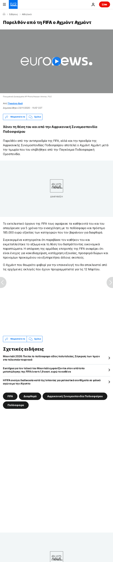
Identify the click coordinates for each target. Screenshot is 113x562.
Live (104, 4)
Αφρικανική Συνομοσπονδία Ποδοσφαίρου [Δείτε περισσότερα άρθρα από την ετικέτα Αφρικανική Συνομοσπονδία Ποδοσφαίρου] (75, 396)
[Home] (4, 14)
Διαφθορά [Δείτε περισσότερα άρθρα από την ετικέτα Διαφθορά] (30, 396)
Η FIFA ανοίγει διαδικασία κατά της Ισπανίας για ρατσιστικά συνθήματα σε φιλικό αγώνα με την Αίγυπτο (52, 382)
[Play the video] (56, 61)
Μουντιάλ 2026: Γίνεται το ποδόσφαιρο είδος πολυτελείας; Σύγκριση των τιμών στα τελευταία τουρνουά (51, 358)
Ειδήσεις (13, 14)
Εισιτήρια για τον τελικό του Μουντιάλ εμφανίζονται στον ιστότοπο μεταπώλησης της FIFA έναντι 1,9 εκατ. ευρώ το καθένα (44, 370)
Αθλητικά (27, 14)
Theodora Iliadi (15, 103)
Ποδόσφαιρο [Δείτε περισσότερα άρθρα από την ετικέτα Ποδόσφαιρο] (16, 405)
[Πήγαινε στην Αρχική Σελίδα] (13, 4)
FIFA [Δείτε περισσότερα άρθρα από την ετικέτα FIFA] (10, 396)
